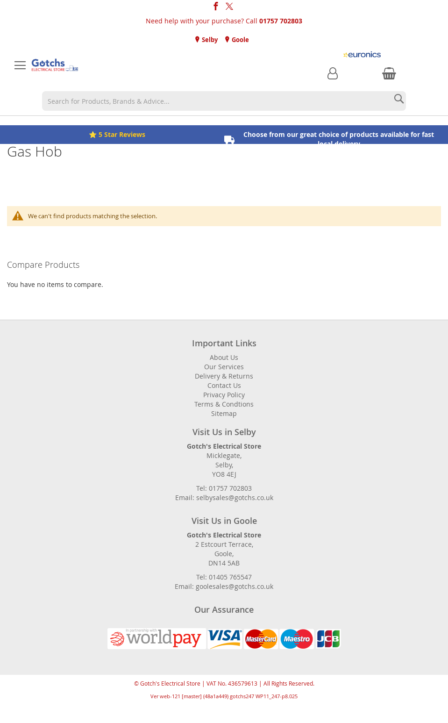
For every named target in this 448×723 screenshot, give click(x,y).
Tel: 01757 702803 (224, 488)
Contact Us (224, 385)
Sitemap (224, 413)
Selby (209, 40)
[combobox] (224, 101)
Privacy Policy (224, 394)
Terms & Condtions (224, 404)
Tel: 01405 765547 (224, 577)
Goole (239, 40)
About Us (224, 357)
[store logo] (55, 65)
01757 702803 (280, 20)
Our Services (224, 366)
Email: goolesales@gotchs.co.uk (224, 586)
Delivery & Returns (224, 376)
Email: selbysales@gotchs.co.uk (224, 497)
